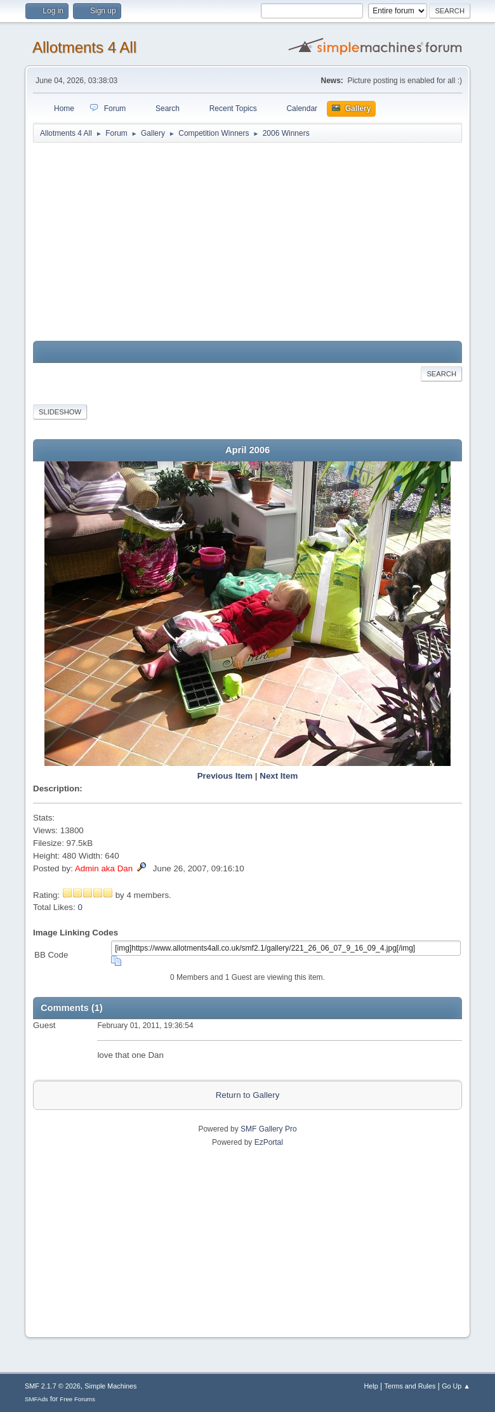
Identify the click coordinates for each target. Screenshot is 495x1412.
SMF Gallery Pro (269, 1129)
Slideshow (60, 412)
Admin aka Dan (104, 868)
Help (371, 1386)
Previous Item (225, 776)
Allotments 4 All (84, 47)
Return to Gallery (248, 1095)
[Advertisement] (247, 242)
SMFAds (36, 1399)
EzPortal (268, 1142)
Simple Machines (110, 1386)
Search (441, 374)
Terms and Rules (410, 1386)
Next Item (279, 776)
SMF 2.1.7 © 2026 (53, 1386)
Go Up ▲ (456, 1386)
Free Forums (77, 1399)
